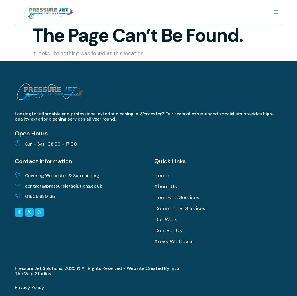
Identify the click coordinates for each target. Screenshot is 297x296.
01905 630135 (40, 196)
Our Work (165, 219)
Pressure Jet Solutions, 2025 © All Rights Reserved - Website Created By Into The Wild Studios (97, 271)
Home (161, 175)
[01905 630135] (18, 195)
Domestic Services (176, 197)
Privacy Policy (29, 287)
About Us (165, 186)
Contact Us (168, 230)
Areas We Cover (173, 241)
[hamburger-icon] (275, 12)
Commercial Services (179, 208)
